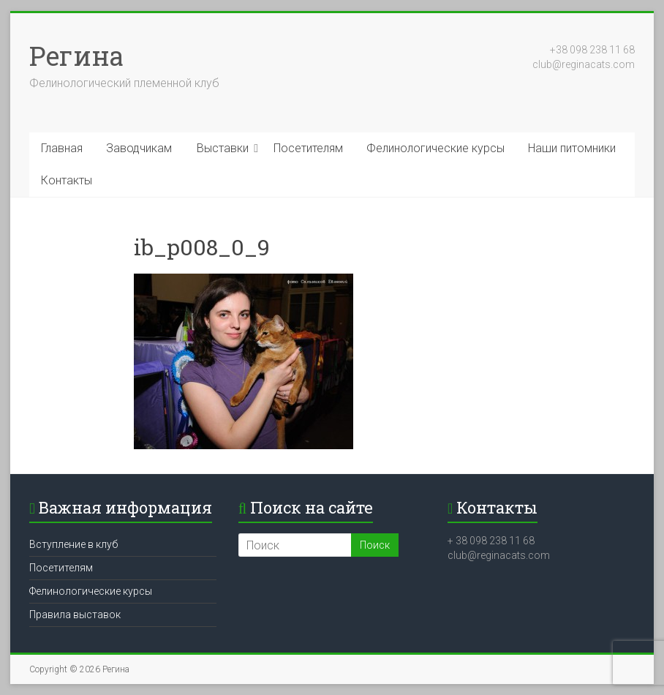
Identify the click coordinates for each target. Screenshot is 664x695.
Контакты (66, 180)
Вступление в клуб (73, 544)
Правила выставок (75, 614)
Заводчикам (139, 148)
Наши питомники (572, 148)
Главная (62, 148)
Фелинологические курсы (435, 148)
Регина (76, 55)
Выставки (223, 148)
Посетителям (308, 148)
